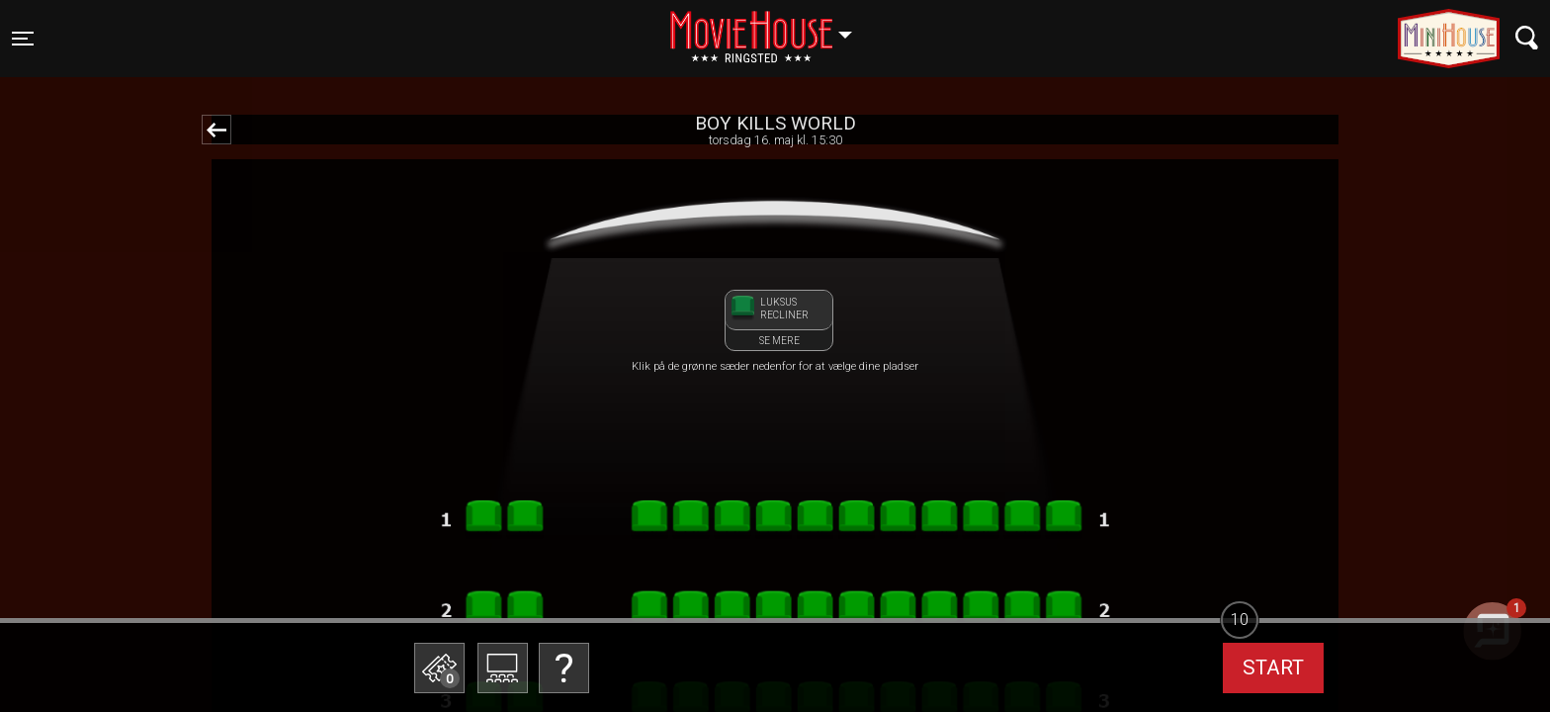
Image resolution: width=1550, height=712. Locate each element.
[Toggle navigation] (22, 38)
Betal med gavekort (562, 569)
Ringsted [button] (771, 27)
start (1273, 667)
